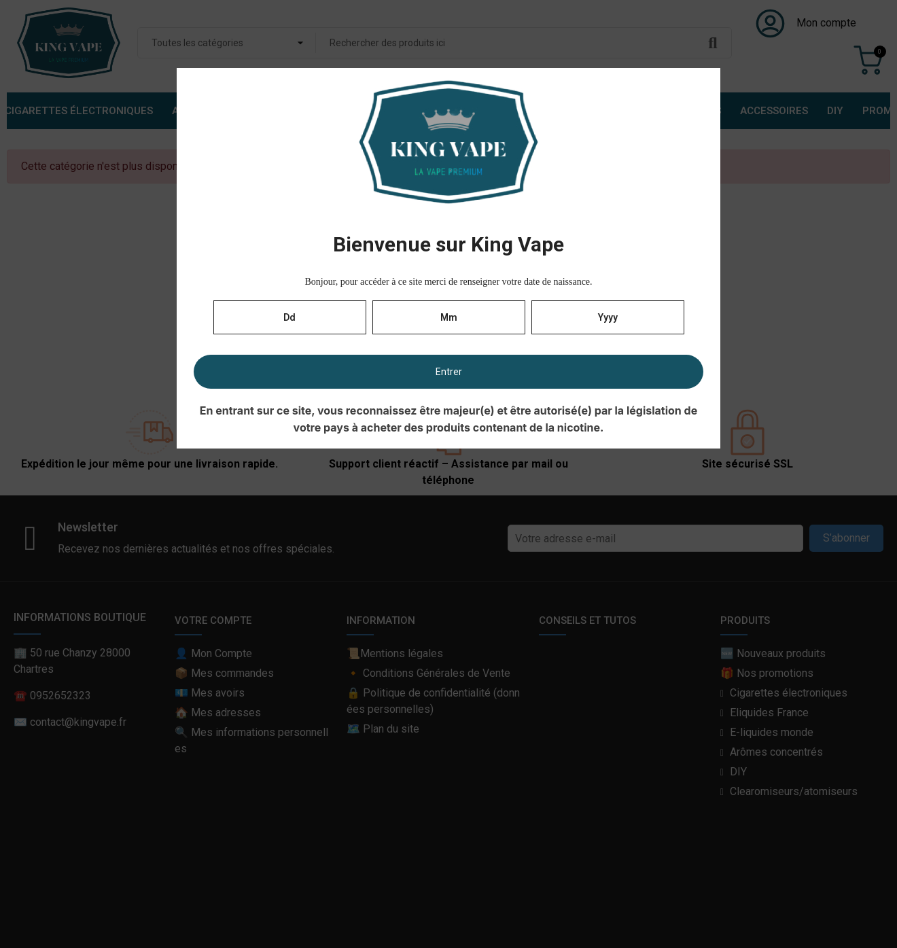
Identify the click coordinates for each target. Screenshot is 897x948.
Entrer (449, 371)
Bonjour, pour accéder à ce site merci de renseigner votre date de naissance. (448, 282)
